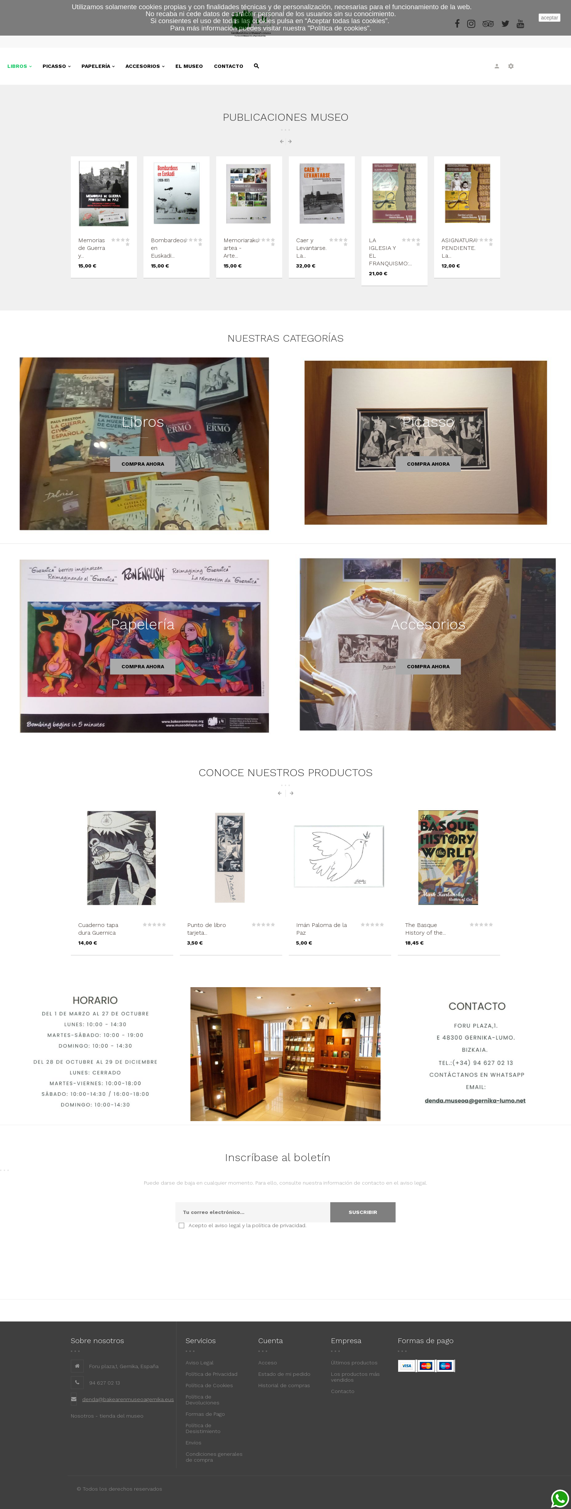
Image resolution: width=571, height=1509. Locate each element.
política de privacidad (278, 1225)
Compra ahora (142, 464)
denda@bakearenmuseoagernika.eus (128, 1399)
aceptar (549, 18)
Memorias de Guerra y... (91, 248)
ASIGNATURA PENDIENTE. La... (459, 248)
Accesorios (428, 624)
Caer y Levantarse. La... (311, 248)
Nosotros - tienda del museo (107, 1416)
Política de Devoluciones (202, 1400)
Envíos (193, 1443)
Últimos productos (354, 1363)
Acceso (267, 1363)
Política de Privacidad (211, 1374)
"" (339, 28)
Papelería (143, 624)
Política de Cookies (209, 1385)
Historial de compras (284, 1385)
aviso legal (228, 1225)
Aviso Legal (200, 1363)
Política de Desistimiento (203, 1428)
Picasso (428, 421)
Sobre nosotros (97, 1340)
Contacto (342, 1391)
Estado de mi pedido (284, 1374)
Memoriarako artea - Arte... (241, 248)
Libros (142, 421)
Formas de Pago (205, 1414)
